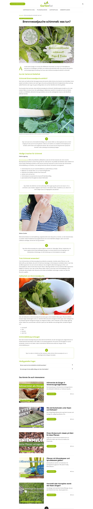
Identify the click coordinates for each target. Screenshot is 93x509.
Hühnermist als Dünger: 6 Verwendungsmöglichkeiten (52, 384)
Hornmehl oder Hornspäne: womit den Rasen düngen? (56, 477)
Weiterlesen (46, 393)
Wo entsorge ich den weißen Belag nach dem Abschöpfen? (46, 369)
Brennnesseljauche (23, 160)
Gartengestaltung (29, 10)
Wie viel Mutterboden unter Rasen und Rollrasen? (56, 407)
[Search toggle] (82, 4)
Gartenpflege (53, 10)
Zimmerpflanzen (65, 10)
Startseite (21, 15)
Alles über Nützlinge (17, 3)
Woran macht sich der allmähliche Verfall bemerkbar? (46, 365)
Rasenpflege (23, 422)
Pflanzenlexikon (42, 10)
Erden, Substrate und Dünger (26, 18)
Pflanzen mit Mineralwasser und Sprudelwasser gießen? (53, 453)
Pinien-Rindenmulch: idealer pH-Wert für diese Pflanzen (56, 430)
